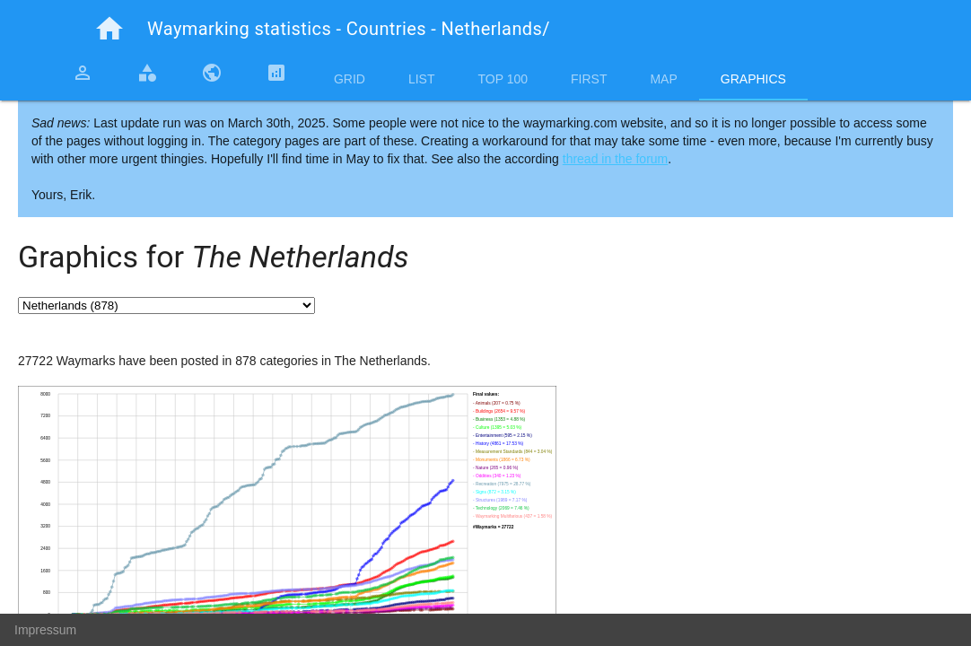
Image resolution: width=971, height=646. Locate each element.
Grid (349, 78)
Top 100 (502, 78)
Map (663, 78)
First (588, 78)
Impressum (45, 630)
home (109, 29)
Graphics (753, 78)
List (422, 78)
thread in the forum (616, 159)
